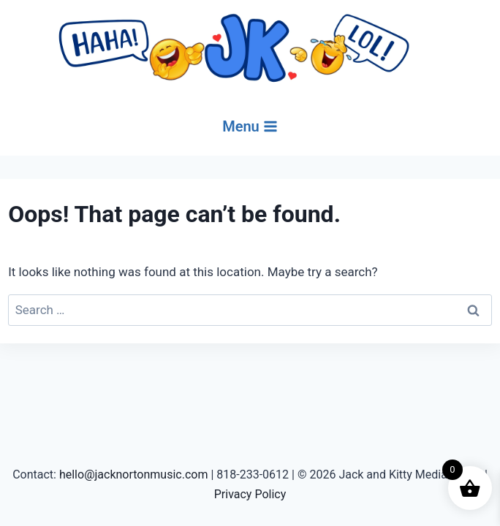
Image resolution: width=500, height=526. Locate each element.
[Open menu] (250, 126)
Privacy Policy (250, 494)
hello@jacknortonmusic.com (133, 474)
